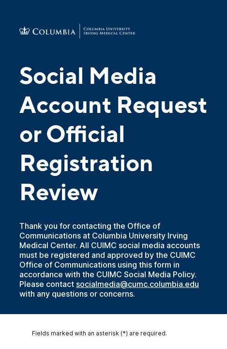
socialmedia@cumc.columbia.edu (137, 284)
